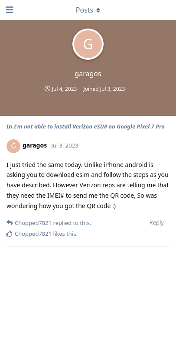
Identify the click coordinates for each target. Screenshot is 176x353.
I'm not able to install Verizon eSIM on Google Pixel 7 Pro (89, 126)
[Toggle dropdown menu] (88, 10)
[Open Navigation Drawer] (8, 10)
